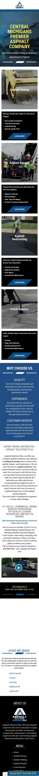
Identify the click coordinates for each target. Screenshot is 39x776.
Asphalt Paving (30, 527)
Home (16, 752)
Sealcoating (18, 771)
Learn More (19, 136)
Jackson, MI (13, 691)
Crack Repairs (20, 767)
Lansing (12, 678)
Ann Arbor (13, 682)
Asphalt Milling (20, 760)
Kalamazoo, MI (14, 686)
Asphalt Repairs (20, 763)
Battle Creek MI (15, 673)
